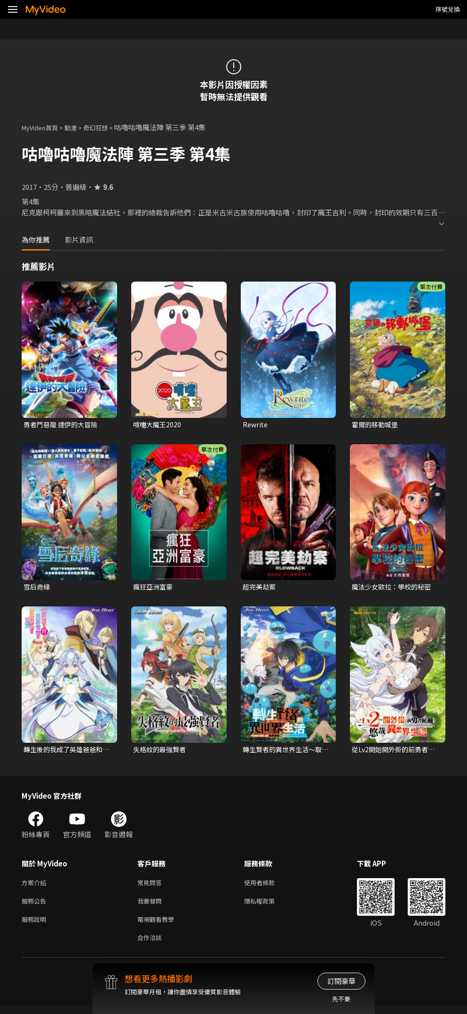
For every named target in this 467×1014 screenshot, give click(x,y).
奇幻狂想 (106, 127)
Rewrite (256, 425)
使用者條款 (267, 886)
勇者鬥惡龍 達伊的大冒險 (63, 425)
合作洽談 (151, 945)
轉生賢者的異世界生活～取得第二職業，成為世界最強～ (285, 752)
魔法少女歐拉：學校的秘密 (394, 588)
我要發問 (151, 906)
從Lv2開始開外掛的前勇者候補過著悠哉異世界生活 (392, 752)
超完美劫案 (260, 588)
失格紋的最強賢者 (161, 751)
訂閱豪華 (341, 981)
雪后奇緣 (38, 588)
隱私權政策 (267, 906)
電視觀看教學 (158, 925)
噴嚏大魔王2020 (158, 425)
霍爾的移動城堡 (376, 425)
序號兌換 (447, 9)
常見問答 (151, 886)
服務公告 (36, 906)
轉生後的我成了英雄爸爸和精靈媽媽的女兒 (66, 752)
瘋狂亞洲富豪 (154, 588)
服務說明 (36, 925)
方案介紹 (36, 886)
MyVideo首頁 (43, 127)
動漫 (78, 127)
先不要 (341, 998)
